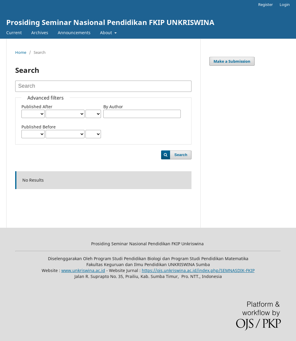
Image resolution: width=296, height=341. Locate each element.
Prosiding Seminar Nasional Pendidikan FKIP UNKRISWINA (110, 22)
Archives (39, 32)
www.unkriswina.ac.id (83, 270)
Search (181, 155)
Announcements (74, 32)
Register (265, 4)
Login (285, 4)
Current (14, 32)
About (106, 32)
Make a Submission (232, 61)
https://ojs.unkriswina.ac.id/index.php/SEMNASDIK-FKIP (198, 270)
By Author (113, 106)
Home (20, 52)
